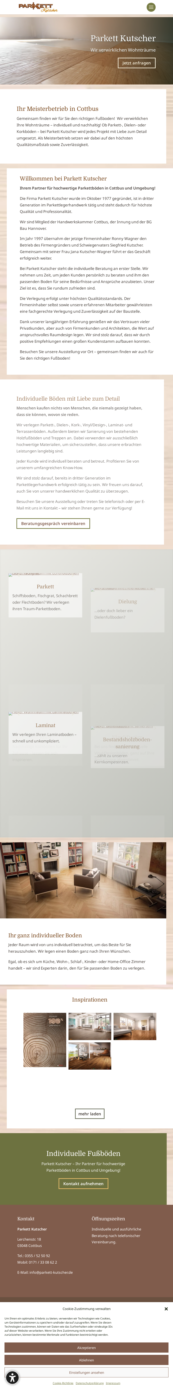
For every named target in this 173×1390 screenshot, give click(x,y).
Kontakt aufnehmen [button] (83, 1263)
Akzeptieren (86, 1347)
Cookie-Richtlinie (63, 1383)
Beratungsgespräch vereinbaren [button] (53, 523)
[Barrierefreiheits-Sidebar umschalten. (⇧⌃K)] (12, 1377)
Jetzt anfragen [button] (137, 63)
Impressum (113, 1383)
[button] (166, 1309)
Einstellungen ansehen (86, 1372)
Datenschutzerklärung (90, 1383)
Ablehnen (86, 1360)
